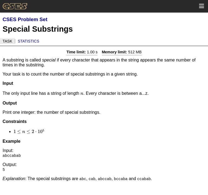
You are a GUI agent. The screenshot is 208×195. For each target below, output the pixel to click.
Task (7, 41)
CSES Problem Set (25, 19)
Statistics (28, 41)
